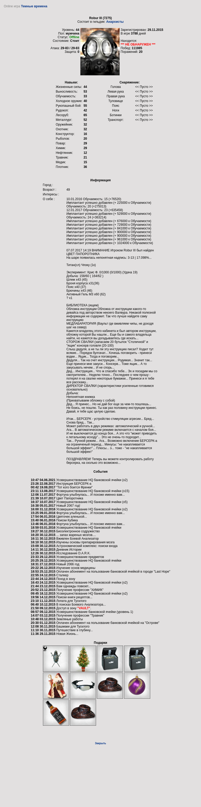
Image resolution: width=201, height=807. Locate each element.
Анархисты (115, 22)
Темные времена (34, 6)
